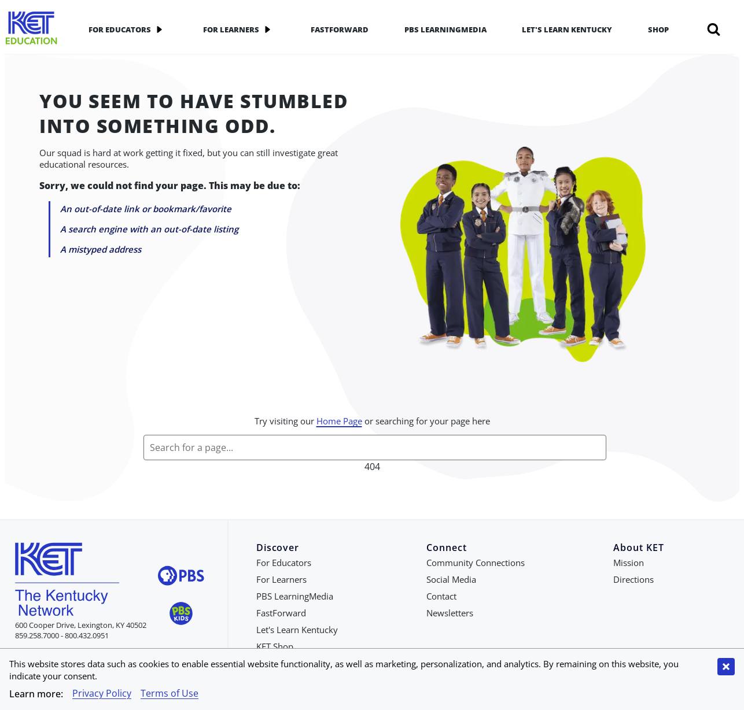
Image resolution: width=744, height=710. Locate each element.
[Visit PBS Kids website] (181, 615)
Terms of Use (169, 693)
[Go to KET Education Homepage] (31, 29)
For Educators (128, 29)
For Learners (239, 29)
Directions (633, 579)
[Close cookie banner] (726, 666)
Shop (658, 29)
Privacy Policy (101, 693)
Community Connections (475, 562)
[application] (159, 29)
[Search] (713, 29)
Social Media (451, 579)
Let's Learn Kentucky (567, 29)
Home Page (339, 421)
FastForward (340, 29)
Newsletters (449, 613)
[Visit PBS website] (181, 577)
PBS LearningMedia (445, 29)
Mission (628, 562)
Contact (441, 596)
